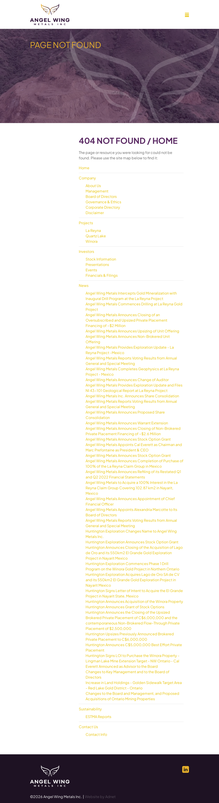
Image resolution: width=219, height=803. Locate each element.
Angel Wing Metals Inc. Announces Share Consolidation (132, 395)
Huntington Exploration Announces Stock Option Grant (132, 542)
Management (97, 191)
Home (84, 167)
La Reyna (93, 230)
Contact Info (96, 734)
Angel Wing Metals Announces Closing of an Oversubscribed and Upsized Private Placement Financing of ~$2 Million (126, 320)
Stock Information (101, 259)
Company (87, 178)
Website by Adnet (100, 796)
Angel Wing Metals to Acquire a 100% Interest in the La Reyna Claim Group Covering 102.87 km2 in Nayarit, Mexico (132, 488)
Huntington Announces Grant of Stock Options (125, 606)
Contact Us (88, 726)
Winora (92, 241)
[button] (187, 15)
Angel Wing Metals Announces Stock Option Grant (128, 439)
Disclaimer (95, 212)
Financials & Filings (102, 275)
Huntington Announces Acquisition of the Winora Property (134, 601)
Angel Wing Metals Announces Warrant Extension (127, 423)
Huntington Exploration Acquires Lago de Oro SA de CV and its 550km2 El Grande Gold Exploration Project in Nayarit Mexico (132, 580)
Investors (86, 251)
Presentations (97, 264)
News (84, 285)
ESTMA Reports (98, 716)
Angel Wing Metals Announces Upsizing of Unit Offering (132, 331)
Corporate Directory (103, 207)
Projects (86, 222)
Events (91, 270)
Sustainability (90, 709)
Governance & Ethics (103, 201)
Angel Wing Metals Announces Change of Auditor (127, 379)
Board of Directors (101, 196)
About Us (93, 185)
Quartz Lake (96, 235)
